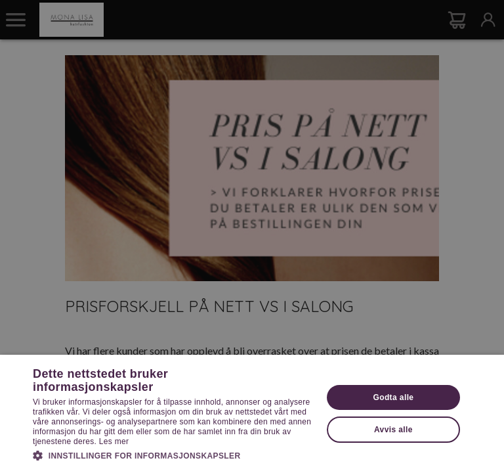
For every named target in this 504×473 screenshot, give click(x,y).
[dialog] (252, 236)
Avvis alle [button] (393, 429)
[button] (173, 455)
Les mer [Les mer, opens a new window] (114, 441)
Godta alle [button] (393, 397)
